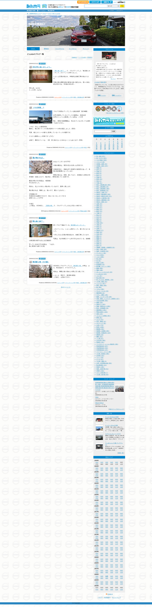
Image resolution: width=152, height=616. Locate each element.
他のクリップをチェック (116, 409)
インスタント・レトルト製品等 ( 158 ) (107, 344)
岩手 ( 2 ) (99, 169)
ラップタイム (73, 48)
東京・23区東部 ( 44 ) (102, 186)
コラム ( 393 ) (100, 289)
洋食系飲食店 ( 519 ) (102, 348)
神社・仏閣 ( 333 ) (101, 249)
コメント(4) (64, 211)
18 (122, 145)
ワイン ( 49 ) (99, 357)
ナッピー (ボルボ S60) (111, 425)
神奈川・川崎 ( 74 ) (101, 192)
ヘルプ (115, 2)
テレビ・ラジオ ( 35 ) (102, 291)
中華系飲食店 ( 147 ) (102, 350)
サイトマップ (116, 597)
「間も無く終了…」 (60, 71)
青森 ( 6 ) (99, 167)
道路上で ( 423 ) (100, 304)
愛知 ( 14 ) (99, 209)
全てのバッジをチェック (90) (115, 113)
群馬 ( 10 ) (99, 179)
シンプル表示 (82, 57)
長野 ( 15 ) (99, 205)
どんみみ (97, 82)
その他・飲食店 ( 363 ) (102, 353)
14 (105, 145)
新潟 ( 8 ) (99, 173)
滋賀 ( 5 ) (99, 221)
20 (100, 147)
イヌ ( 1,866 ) (100, 257)
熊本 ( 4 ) (99, 245)
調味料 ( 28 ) (99, 334)
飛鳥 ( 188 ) (99, 270)
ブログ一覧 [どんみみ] (54, 13)
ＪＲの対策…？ (38, 107)
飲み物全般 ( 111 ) (101, 365)
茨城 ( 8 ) (99, 177)
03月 (106, 462)
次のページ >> (65, 287)
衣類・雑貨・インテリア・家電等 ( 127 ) (107, 298)
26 (96, 148)
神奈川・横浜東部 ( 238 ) (103, 194)
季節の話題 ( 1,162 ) (102, 312)
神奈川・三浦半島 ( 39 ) (103, 198)
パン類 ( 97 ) (99, 338)
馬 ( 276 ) (99, 259)
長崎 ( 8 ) (99, 243)
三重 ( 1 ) (99, 213)
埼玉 (85, 147)
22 (109, 147)
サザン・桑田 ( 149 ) (102, 295)
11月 (116, 470)
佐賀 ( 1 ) (99, 241)
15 (109, 145)
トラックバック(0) (67, 97)
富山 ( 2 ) (99, 215)
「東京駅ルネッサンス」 (78, 225)
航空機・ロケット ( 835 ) (103, 266)
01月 (97, 462)
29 (109, 148)
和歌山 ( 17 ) (99, 230)
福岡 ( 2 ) (99, 240)
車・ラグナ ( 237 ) (101, 158)
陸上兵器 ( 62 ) (100, 278)
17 (117, 145)
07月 (97, 470)
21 (105, 147)
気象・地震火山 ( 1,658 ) (103, 306)
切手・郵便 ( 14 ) (101, 321)
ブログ (44, 13)
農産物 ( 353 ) (100, 329)
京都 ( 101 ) (99, 223)
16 (113, 145)
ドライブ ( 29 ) (100, 162)
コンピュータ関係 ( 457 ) (103, 315)
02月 (101, 462)
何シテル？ (113, 78)
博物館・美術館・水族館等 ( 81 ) (105, 247)
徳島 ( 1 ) (99, 236)
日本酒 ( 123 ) (100, 355)
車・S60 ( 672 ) (100, 156)
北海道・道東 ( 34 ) (101, 164)
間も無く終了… (38, 221)
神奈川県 (103, 82)
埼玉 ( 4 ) (99, 181)
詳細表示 (74, 57)
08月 (101, 470)
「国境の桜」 (49, 205)
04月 (111, 462)
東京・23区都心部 (79, 97)
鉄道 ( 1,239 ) (100, 262)
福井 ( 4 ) (99, 219)
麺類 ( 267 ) (99, 336)
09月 (106, 470)
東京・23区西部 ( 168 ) (102, 188)
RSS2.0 (110, 594)
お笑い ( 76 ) (99, 325)
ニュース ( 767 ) (100, 283)
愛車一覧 (120, 453)
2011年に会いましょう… (42, 67)
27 (100, 148)
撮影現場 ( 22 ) (100, 293)
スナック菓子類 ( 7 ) (102, 372)
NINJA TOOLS (99, 403)
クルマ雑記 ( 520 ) (101, 160)
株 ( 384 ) (99, 287)
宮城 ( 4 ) (99, 171)
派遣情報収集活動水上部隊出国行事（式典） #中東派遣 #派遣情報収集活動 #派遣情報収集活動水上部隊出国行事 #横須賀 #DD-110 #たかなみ (104, 386)
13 (100, 145)
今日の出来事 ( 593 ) (102, 300)
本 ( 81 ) (98, 260)
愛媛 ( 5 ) (99, 238)
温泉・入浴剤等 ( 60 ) (102, 251)
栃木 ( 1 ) (99, 175)
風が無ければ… (38, 158)
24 (117, 147)
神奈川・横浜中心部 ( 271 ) (104, 196)
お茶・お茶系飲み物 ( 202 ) (104, 363)
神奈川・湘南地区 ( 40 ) (103, 200)
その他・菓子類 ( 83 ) (102, 374)
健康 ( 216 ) (99, 302)
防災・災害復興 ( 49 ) (102, 308)
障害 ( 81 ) (99, 317)
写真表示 (89, 57)
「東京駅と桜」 (77, 266)
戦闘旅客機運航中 (36, 24)
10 (117, 143)
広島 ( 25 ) (99, 234)
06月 (121, 468)
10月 (111, 470)
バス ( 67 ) (99, 276)
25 (122, 147)
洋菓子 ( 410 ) (100, 371)
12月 (121, 470)
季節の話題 (83, 211)
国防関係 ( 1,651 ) (101, 310)
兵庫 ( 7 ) (99, 228)
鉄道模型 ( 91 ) (100, 264)
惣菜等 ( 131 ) (100, 342)
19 (96, 147)
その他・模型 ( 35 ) (101, 281)
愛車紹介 (46, 48)
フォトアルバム (59, 48)
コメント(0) (68, 147)
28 (105, 148)
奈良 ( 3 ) (99, 226)
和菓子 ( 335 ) (100, 367)
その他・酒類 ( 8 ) (101, 361)
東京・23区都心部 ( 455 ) (103, 185)
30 (113, 148)
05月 (116, 462)
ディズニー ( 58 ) (101, 253)
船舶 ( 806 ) (99, 268)
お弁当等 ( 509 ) (100, 340)
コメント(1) (57, 97)
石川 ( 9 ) (99, 217)
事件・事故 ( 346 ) (101, 285)
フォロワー (116, 95)
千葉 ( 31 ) (99, 183)
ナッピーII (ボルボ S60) (112, 417)
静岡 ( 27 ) (99, 207)
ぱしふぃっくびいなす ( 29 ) (104, 272)
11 (122, 143)
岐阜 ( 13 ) (99, 211)
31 (117, 148)
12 (96, 145)
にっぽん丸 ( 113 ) (101, 274)
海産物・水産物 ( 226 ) (102, 331)
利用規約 (107, 597)
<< (106, 136)
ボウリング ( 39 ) (101, 323)
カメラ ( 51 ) (99, 319)
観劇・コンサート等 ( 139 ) (104, 297)
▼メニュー (86, 48)
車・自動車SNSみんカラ (34, 13)
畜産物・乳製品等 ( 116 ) (103, 333)
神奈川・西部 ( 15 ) (101, 202)
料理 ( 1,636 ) (100, 327)
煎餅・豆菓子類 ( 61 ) (102, 369)
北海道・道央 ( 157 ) (102, 166)
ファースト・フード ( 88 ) (103, 352)
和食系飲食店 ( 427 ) (102, 346)
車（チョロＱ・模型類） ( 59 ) (104, 279)
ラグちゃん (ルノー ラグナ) (113, 434)
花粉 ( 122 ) (99, 314)
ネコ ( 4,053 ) (100, 255)
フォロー (102, 95)
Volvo (96, 397)
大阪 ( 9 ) (99, 224)
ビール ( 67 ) (99, 359)
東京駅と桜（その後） (41, 262)
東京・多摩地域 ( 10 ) (102, 190)
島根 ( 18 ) (99, 232)
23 (113, 147)
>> (112, 136)
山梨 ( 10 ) (99, 204)
